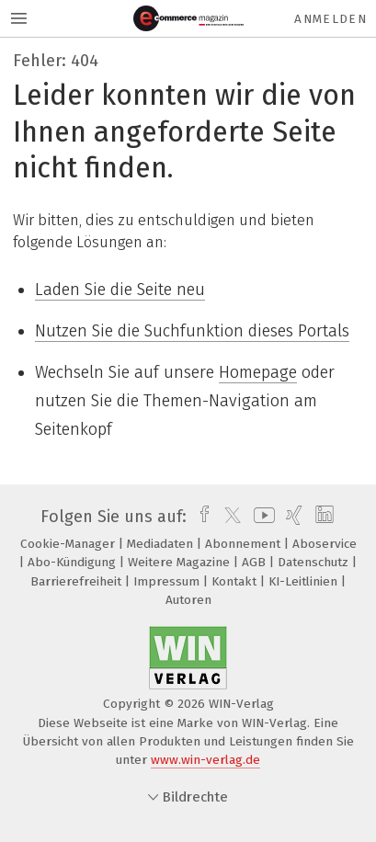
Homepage (258, 372)
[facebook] (200, 516)
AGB (255, 562)
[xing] (291, 516)
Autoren (188, 600)
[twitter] (228, 516)
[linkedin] (322, 516)
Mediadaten (162, 544)
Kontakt (235, 581)
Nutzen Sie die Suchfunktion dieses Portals (192, 331)
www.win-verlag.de (205, 760)
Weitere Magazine (181, 562)
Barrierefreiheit (77, 581)
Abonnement (244, 544)
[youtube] (261, 516)
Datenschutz (315, 562)
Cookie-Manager (69, 544)
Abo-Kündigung (74, 562)
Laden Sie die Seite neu (120, 289)
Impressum (168, 581)
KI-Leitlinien (304, 581)
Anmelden (330, 19)
